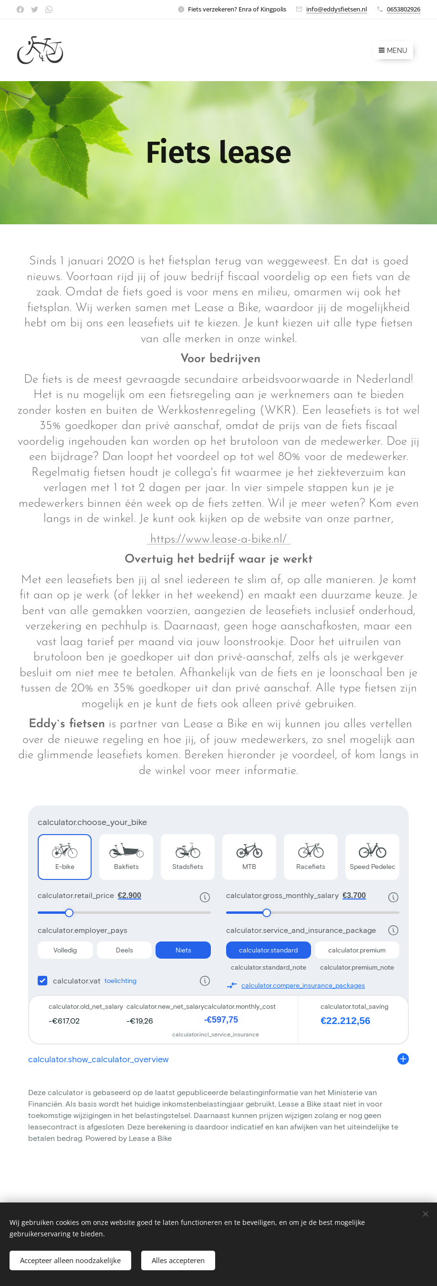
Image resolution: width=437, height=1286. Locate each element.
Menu (393, 50)
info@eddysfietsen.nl (336, 9)
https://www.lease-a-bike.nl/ (218, 539)
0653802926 (403, 9)
